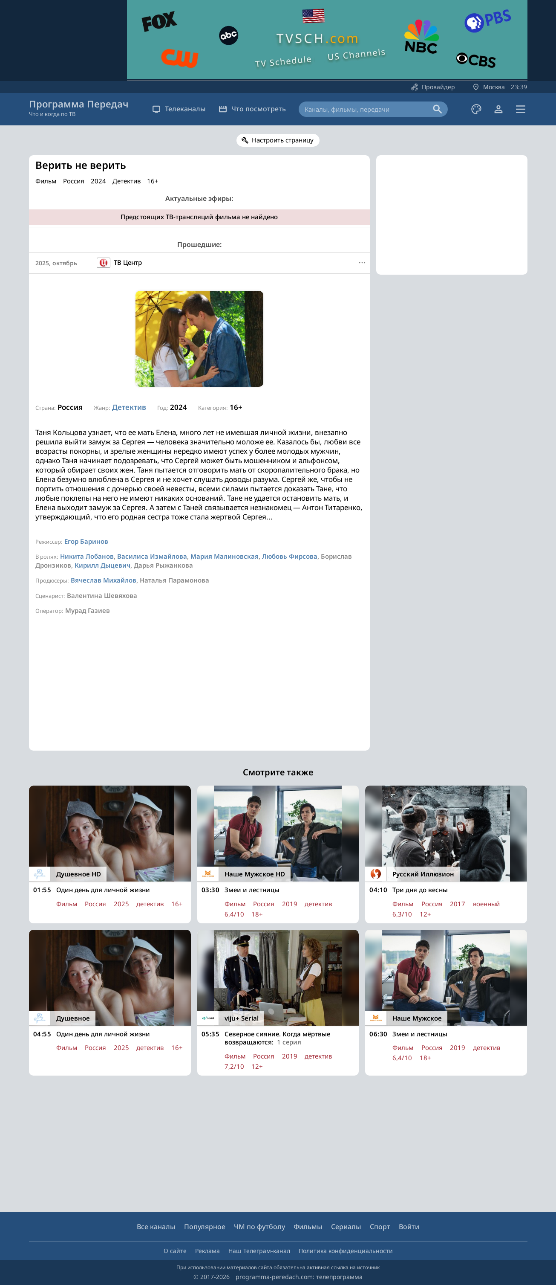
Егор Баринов (86, 541)
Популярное (204, 1226)
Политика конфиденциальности (346, 1251)
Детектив (129, 407)
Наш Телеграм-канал (259, 1251)
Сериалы (346, 1226)
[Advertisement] (199, 691)
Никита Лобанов (87, 556)
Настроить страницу (283, 140)
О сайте (175, 1251)
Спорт (380, 1226)
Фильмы (308, 1226)
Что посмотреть (252, 108)
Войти (409, 1226)
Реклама (207, 1251)
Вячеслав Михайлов (103, 580)
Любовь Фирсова (289, 556)
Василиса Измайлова (152, 556)
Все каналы (156, 1226)
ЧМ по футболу (259, 1226)
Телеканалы (179, 108)
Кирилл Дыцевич (102, 565)
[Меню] (362, 263)
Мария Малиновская (224, 556)
